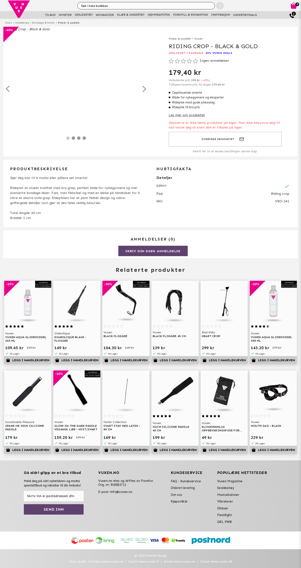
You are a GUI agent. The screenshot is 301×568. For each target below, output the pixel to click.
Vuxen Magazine (230, 481)
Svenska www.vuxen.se (106, 561)
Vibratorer (225, 501)
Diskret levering (183, 488)
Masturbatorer (228, 495)
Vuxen (198, 38)
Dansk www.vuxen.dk (216, 561)
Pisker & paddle (68, 22)
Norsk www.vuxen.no (179, 561)
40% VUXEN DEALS (218, 53)
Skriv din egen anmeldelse (153, 251)
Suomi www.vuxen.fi (144, 561)
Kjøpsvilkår (179, 501)
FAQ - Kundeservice (186, 481)
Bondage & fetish (43, 22)
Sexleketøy (22, 22)
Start (8, 22)
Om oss (176, 495)
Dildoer (222, 508)
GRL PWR (224, 522)
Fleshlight (224, 515)
